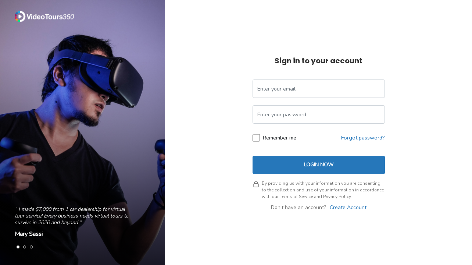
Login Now (318, 164)
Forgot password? (363, 137)
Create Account (348, 207)
